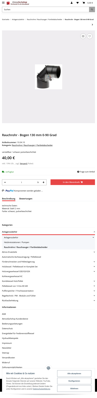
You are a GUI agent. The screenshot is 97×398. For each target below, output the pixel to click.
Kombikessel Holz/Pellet (12, 281)
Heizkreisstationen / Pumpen (16, 242)
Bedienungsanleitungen (12, 323)
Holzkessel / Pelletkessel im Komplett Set (20, 266)
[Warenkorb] (88, 2)
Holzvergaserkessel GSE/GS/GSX (16, 271)
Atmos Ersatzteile (9, 252)
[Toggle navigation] (3, 1)
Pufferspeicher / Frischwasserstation (18, 290)
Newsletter (6, 348)
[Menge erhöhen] (43, 182)
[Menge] (21, 182)
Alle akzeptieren (74, 373)
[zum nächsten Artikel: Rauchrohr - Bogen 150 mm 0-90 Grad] (92, 24)
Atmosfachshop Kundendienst (15, 318)
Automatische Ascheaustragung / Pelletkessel (21, 257)
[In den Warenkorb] (73, 182)
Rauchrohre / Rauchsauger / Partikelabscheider (32, 145)
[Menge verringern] (5, 182)
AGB (4, 314)
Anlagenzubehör (9, 232)
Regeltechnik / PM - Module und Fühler (19, 295)
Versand (23, 163)
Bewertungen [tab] (25, 198)
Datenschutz (7, 328)
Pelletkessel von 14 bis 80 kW (15, 286)
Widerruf (6, 362)
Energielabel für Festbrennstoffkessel (18, 333)
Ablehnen (74, 388)
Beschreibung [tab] (8, 198)
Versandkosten (8, 357)
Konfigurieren (74, 381)
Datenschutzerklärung (41, 389)
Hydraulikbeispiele (10, 338)
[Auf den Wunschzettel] (89, 36)
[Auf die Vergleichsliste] (83, 36)
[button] (72, 2)
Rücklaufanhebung (10, 300)
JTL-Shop (84, 395)
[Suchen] (45, 9)
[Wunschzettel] (78, 2)
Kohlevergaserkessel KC (12, 276)
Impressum (7, 343)
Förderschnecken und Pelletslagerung (18, 261)
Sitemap (5, 352)
